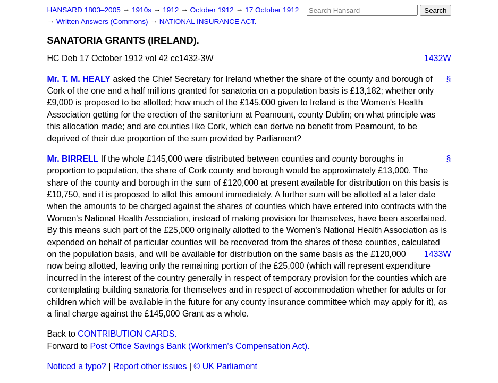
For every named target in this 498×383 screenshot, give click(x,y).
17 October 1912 (272, 10)
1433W (437, 254)
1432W (437, 58)
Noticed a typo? (76, 366)
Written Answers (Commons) (103, 22)
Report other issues (150, 366)
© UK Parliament (225, 366)
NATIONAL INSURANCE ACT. (208, 22)
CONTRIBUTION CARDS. (127, 333)
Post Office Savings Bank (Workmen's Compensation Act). (199, 346)
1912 (172, 10)
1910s (143, 10)
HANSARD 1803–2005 (84, 10)
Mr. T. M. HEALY (79, 79)
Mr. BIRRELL (73, 158)
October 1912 (213, 10)
